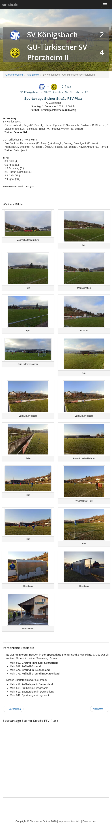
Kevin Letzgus (26, 186)
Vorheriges (13, 708)
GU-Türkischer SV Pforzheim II (66, 92)
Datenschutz (90, 821)
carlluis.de (9, 5)
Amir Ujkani (20, 150)
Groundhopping (14, 74)
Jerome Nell (20, 132)
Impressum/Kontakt (70, 821)
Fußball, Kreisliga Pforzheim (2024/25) (53, 110)
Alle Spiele (33, 74)
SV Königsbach (52, 34)
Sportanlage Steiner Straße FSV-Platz (53, 98)
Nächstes (100, 708)
